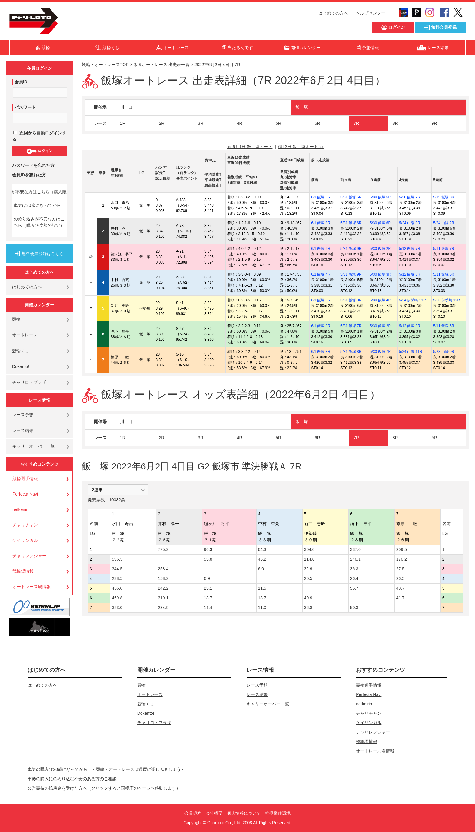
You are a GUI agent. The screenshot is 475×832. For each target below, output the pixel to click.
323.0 (117, 607)
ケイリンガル (25, 540)
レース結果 (22, 430)
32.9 (308, 568)
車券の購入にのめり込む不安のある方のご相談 (72, 778)
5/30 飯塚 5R (380, 197)
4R (239, 123)
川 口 (126, 107)
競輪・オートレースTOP (105, 64)
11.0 (262, 607)
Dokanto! (20, 366)
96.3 (208, 549)
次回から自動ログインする (39, 136)
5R (278, 123)
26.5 (400, 578)
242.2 (163, 588)
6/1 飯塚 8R (320, 223)
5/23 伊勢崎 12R (446, 300)
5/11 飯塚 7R (443, 249)
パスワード (25, 107)
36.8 (308, 607)
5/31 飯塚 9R (350, 249)
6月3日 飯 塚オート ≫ (301, 146)
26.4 (354, 578)
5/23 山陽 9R (443, 352)
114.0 (309, 559)
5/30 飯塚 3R (380, 274)
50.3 (354, 607)
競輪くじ (20, 350)
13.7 (208, 597)
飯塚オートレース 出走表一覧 (161, 64)
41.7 (400, 597)
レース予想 (22, 414)
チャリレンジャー (29, 555)
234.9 (163, 607)
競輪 (16, 319)
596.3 (117, 559)
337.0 (355, 549)
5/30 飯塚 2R (380, 249)
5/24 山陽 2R (443, 223)
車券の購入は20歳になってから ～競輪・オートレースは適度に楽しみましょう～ (108, 769)
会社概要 (214, 813)
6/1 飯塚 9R (320, 249)
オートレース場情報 (31, 586)
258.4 (163, 568)
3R (200, 123)
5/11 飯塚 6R (443, 326)
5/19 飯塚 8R (443, 197)
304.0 (309, 549)
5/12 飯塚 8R (409, 274)
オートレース (25, 335)
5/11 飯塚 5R (443, 274)
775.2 (163, 549)
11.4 (208, 607)
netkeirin (20, 509)
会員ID (21, 81)
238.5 (117, 578)
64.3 (262, 549)
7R (356, 123)
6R (317, 123)
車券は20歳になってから (37, 205)
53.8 (208, 559)
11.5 (262, 588)
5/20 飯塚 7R (409, 197)
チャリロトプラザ (29, 382)
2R (161, 123)
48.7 (400, 588)
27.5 (400, 568)
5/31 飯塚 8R (350, 300)
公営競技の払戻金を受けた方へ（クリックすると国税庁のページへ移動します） (104, 788)
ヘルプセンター (370, 13)
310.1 (163, 597)
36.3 (354, 568)
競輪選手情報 (25, 478)
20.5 (308, 578)
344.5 (117, 568)
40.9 (308, 597)
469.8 (117, 597)
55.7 (354, 588)
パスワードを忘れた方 (33, 165)
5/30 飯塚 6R (380, 223)
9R (434, 123)
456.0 (117, 588)
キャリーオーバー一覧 (33, 446)
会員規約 (192, 813)
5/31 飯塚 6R (350, 197)
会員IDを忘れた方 (29, 174)
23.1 (208, 588)
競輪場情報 (23, 571)
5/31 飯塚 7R (350, 326)
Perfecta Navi (25, 494)
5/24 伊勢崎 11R (412, 300)
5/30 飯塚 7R (380, 352)
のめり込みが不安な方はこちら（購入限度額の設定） (39, 222)
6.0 (261, 568)
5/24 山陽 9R (409, 223)
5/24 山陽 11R (410, 352)
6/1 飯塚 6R (320, 197)
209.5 (401, 549)
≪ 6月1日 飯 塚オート (249, 146)
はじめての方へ (333, 13)
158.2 (163, 578)
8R (395, 123)
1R (122, 123)
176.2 (401, 559)
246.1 (355, 559)
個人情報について (244, 813)
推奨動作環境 (278, 813)
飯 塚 (301, 107)
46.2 (262, 559)
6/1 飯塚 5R (320, 300)
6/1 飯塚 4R (320, 274)
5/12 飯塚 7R (409, 249)
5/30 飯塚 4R (380, 300)
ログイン (39, 151)
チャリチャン (25, 524)
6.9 (207, 578)
